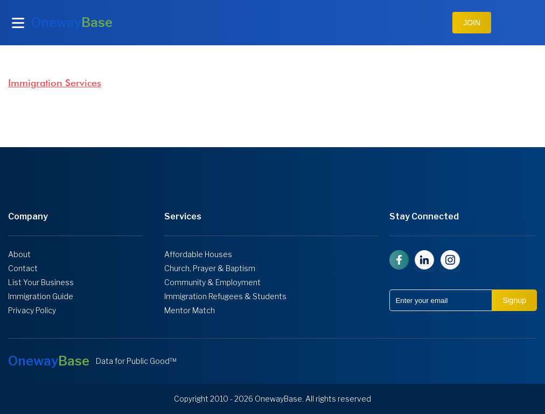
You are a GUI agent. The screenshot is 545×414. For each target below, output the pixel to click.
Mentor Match (189, 310)
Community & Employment (212, 282)
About (19, 254)
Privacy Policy (32, 310)
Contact (23, 268)
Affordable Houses (198, 254)
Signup (514, 300)
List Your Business (41, 282)
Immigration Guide (40, 296)
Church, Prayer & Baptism (209, 268)
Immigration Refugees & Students (225, 296)
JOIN (471, 22)
